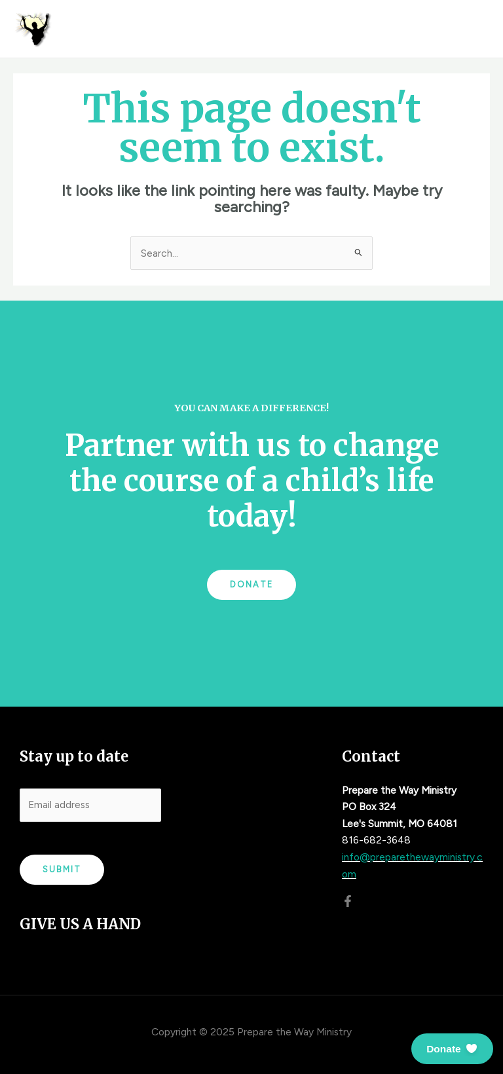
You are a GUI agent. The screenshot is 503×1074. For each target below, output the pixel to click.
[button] (452, 1048)
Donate (251, 584)
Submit (62, 869)
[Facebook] (348, 901)
